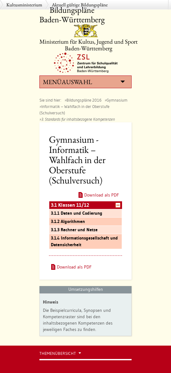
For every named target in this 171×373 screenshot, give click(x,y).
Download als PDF (101, 195)
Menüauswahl (84, 82)
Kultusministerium (24, 5)
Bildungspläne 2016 (83, 100)
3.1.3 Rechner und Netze (74, 230)
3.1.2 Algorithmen (68, 221)
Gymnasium (116, 100)
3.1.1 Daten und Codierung (76, 213)
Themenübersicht (57, 353)
